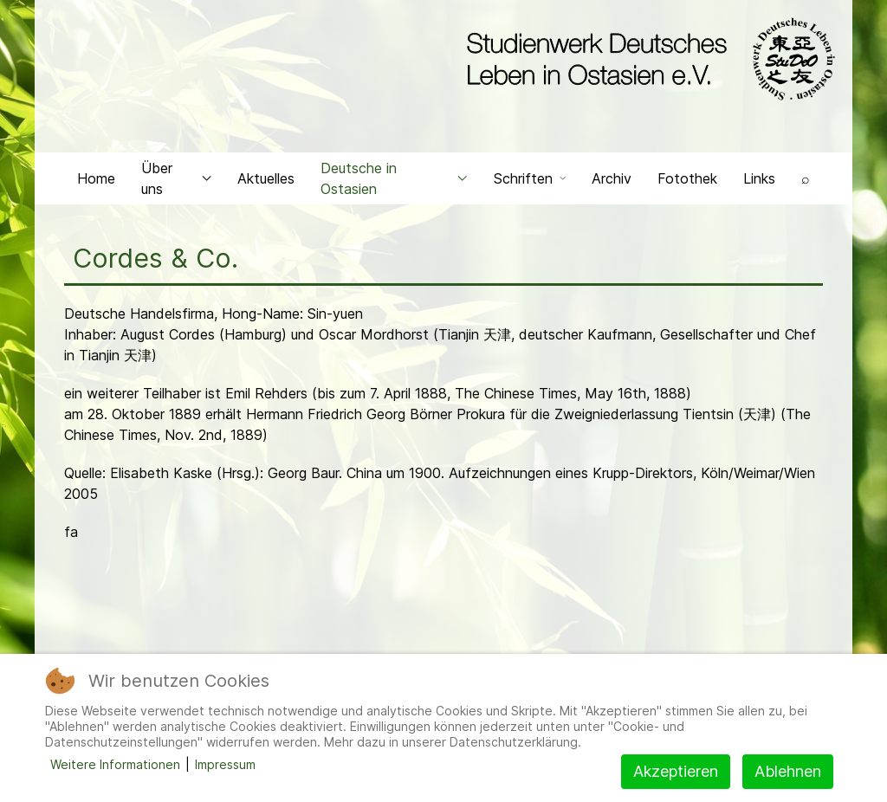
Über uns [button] (176, 178)
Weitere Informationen (115, 764)
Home (96, 178)
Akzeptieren (675, 771)
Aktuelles (266, 178)
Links (759, 178)
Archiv (611, 178)
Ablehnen (787, 771)
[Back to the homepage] (646, 59)
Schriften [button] (530, 178)
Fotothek (687, 178)
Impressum (225, 764)
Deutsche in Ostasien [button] (394, 178)
